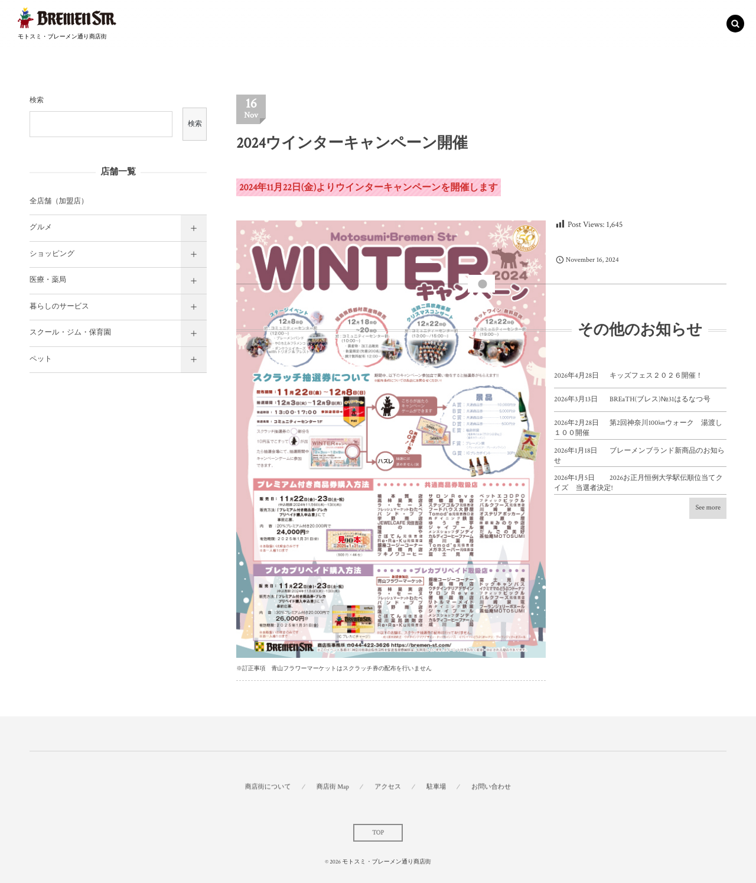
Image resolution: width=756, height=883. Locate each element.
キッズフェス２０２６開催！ (656, 376)
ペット (41, 359)
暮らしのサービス (59, 306)
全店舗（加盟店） (59, 201)
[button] (735, 22)
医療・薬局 (48, 280)
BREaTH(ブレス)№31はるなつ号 (660, 399)
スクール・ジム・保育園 (70, 332)
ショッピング (52, 254)
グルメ (41, 227)
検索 (37, 100)
